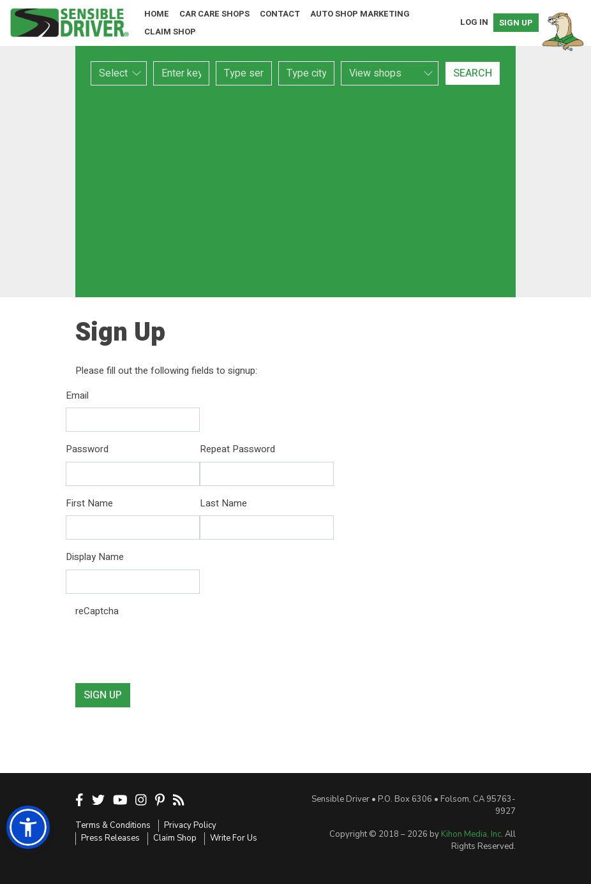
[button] (28, 827)
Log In (474, 22)
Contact (280, 14)
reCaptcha (97, 611)
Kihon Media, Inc (471, 834)
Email (77, 395)
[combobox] (244, 73)
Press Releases (110, 838)
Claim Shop (170, 32)
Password (87, 449)
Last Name (223, 503)
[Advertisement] (295, 191)
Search (472, 73)
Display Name (95, 557)
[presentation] (172, 648)
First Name (89, 503)
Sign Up (516, 23)
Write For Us (233, 838)
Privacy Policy (190, 825)
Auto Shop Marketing (360, 14)
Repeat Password (237, 449)
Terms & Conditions (113, 825)
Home (156, 14)
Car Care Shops (214, 14)
